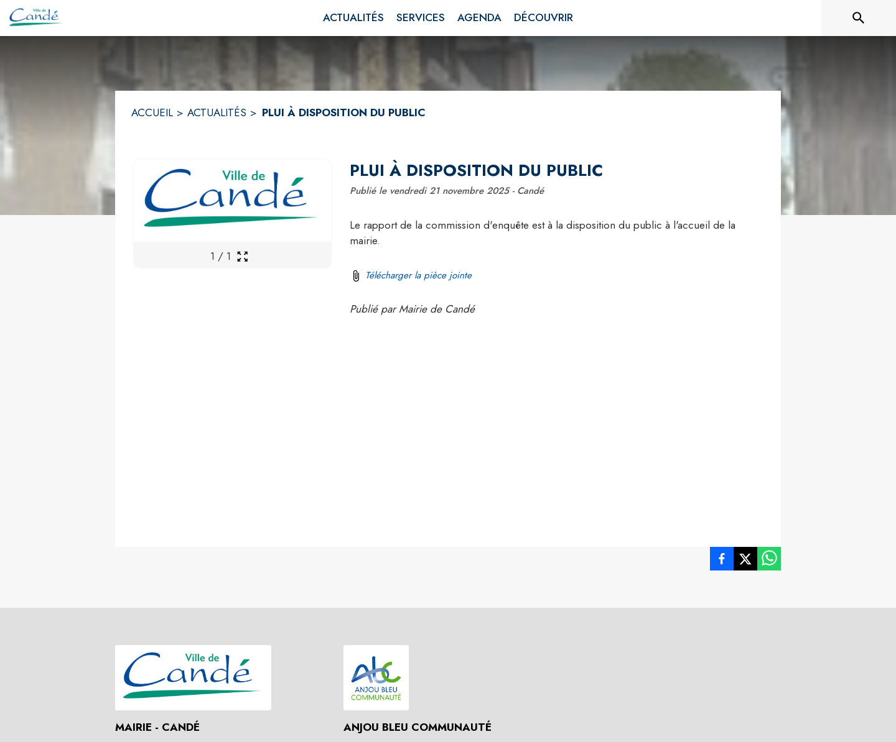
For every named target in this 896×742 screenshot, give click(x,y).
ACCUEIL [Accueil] (152, 112)
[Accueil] (36, 18)
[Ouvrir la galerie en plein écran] (242, 256)
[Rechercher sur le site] (859, 18)
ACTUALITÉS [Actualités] (216, 112)
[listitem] (722, 561)
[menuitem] (353, 18)
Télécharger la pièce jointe (418, 275)
